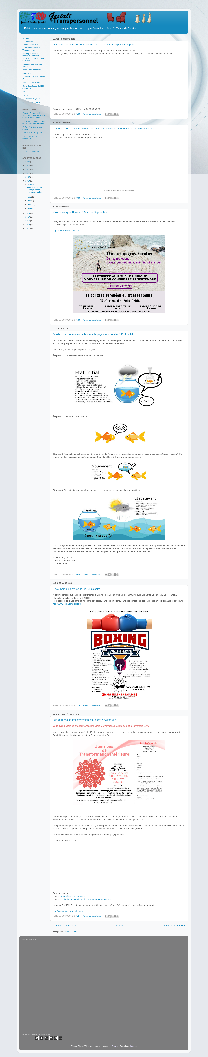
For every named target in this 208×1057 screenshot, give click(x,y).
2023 (27, 165)
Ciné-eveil (26, 73)
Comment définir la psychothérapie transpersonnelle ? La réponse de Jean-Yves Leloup (103, 128)
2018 (27, 213)
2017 (27, 217)
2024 (27, 162)
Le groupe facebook (31, 151)
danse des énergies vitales (73, 896)
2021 (27, 173)
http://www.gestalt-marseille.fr (67, 604)
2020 (27, 177)
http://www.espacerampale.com (68, 911)
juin (29, 197)
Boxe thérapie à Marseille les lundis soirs (76, 589)
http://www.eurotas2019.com (66, 230)
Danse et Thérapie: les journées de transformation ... (35, 189)
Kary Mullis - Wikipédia (32, 133)
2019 (27, 181)
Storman (115, 1046)
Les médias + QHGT (31, 99)
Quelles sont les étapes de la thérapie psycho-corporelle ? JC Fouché (93, 334)
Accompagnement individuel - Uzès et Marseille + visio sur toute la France (33, 57)
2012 (27, 225)
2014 (27, 221)
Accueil (119, 925)
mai (29, 201)
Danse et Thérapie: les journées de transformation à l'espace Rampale (93, 44)
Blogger (133, 1046)
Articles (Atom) (71, 932)
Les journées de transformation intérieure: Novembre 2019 (86, 719)
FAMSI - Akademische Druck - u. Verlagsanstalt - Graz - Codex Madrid (33, 115)
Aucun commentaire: (92, 114)
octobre (31, 184)
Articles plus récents (65, 925)
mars (30, 205)
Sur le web (27, 92)
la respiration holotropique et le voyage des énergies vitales (86, 899)
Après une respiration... (32, 82)
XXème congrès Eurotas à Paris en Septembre (80, 212)
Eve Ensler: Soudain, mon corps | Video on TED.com (33, 122)
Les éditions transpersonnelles (30, 43)
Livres (25, 95)
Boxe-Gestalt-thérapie (31, 70)
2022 (27, 169)
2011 (27, 228)
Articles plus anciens (173, 925)
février (31, 208)
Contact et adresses (31, 102)
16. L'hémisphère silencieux (29, 137)
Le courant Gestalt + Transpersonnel (31, 49)
